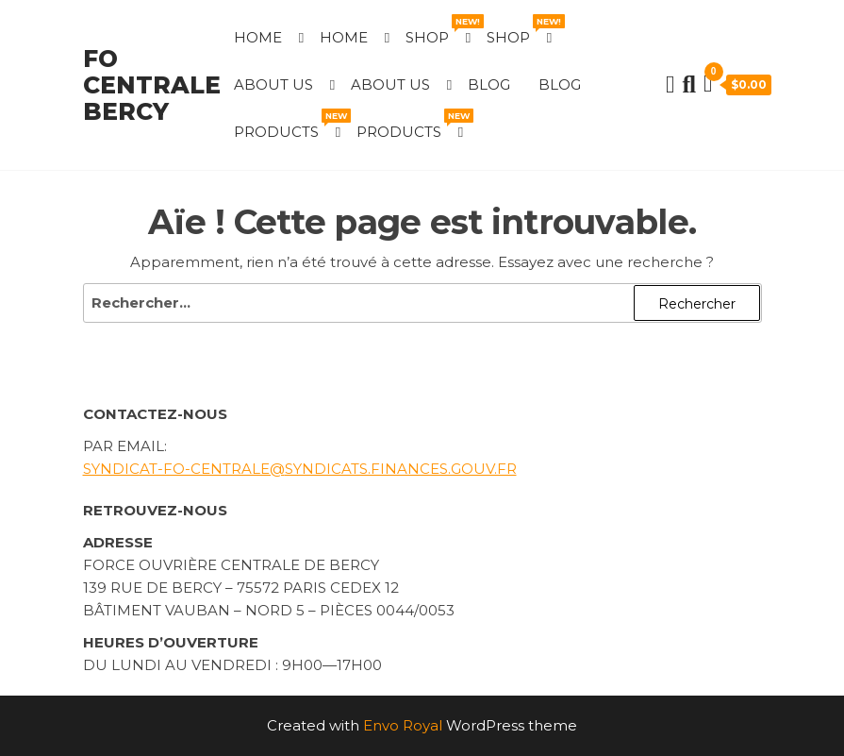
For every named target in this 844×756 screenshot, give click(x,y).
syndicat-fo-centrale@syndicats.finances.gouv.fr (300, 469)
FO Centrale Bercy (152, 85)
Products (288, 125)
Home (258, 37)
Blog (489, 84)
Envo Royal (402, 725)
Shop (438, 30)
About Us (273, 84)
